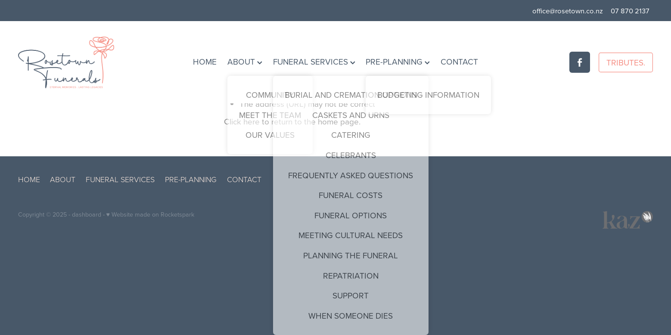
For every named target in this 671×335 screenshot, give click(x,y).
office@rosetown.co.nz (567, 11)
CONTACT (459, 61)
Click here (242, 121)
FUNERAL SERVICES (314, 61)
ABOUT (244, 61)
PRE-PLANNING (398, 61)
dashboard (86, 214)
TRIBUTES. (625, 62)
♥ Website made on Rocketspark (150, 214)
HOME (205, 61)
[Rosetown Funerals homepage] (81, 62)
